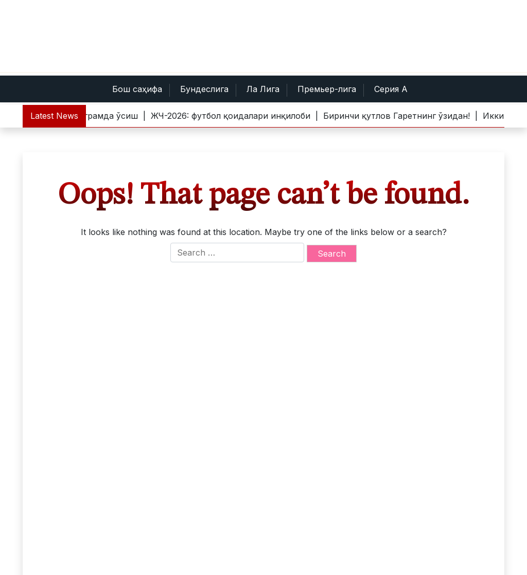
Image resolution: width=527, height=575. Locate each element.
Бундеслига (204, 89)
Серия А (391, 89)
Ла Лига (263, 89)
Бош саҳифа (137, 89)
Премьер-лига (326, 89)
